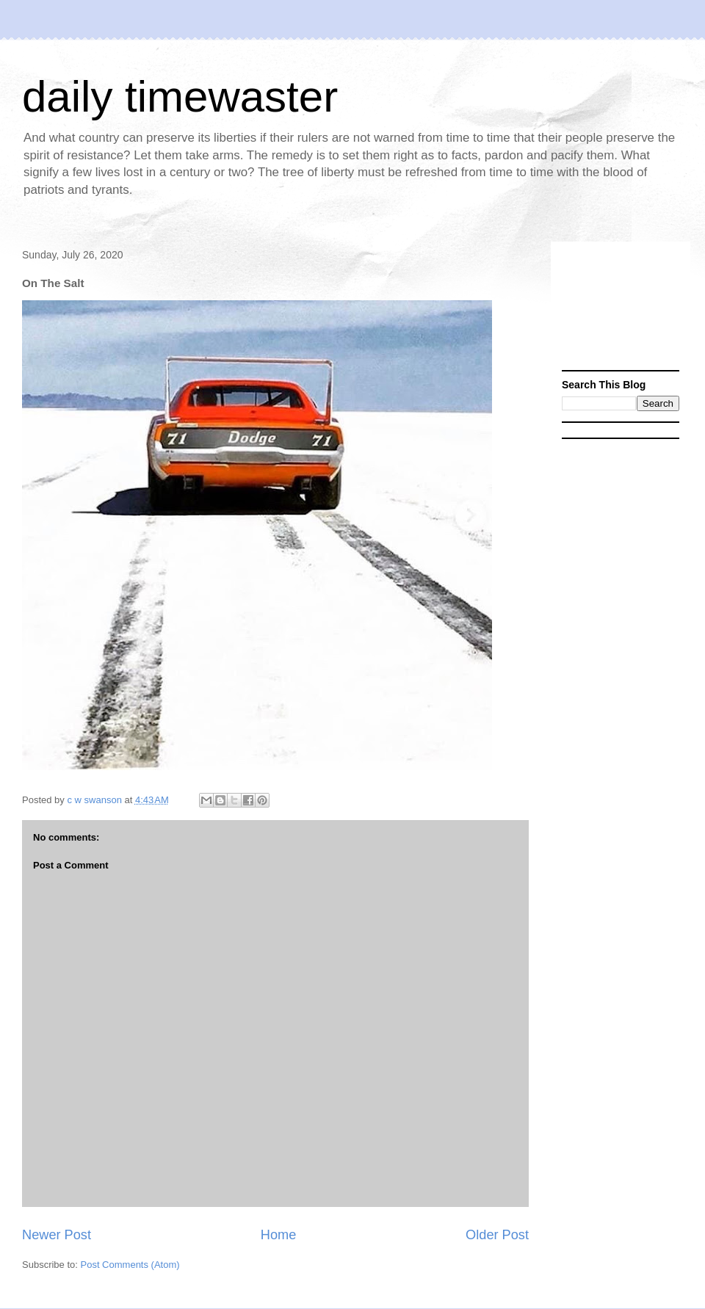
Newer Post (56, 1235)
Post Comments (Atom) (130, 1264)
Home (279, 1235)
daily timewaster (180, 96)
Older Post (497, 1235)
